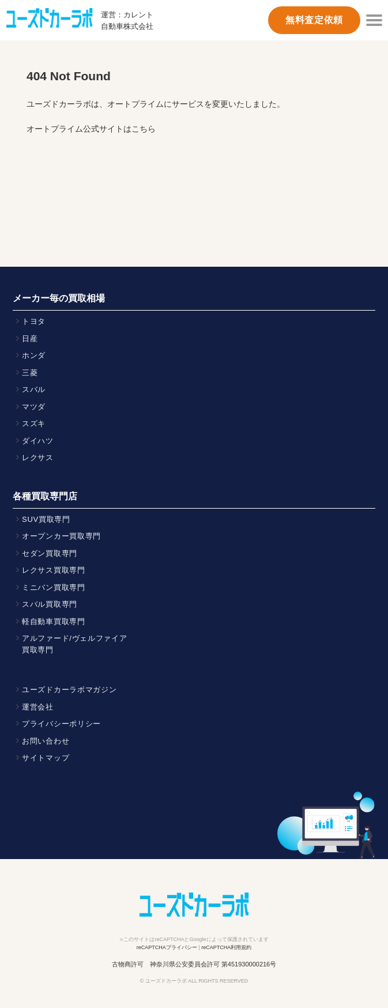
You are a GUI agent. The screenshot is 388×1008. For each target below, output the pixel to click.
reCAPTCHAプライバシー (167, 947)
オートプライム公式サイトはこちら (91, 128)
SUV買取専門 (46, 519)
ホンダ (34, 355)
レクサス (38, 457)
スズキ (34, 423)
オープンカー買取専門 (61, 536)
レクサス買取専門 (53, 570)
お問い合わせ (45, 741)
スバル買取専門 (49, 604)
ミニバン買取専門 (53, 587)
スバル (34, 389)
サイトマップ (45, 757)
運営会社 (38, 707)
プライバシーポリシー (61, 723)
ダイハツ (38, 440)
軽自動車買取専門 (53, 621)
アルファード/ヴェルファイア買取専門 (74, 644)
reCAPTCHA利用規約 (226, 947)
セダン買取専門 (49, 553)
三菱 (29, 372)
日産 (29, 338)
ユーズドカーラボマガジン (69, 689)
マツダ (34, 406)
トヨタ (34, 321)
